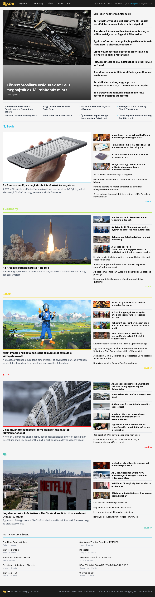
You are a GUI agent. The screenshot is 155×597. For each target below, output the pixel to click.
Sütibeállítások (145, 591)
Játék (50, 3)
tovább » (148, 201)
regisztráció (146, 3)
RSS (110, 3)
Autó (60, 3)
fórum (102, 3)
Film (69, 3)
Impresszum (90, 591)
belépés (134, 3)
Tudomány (37, 3)
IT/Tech (23, 3)
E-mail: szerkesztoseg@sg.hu (121, 591)
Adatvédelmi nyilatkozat (70, 591)
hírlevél (118, 3)
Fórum (102, 591)
